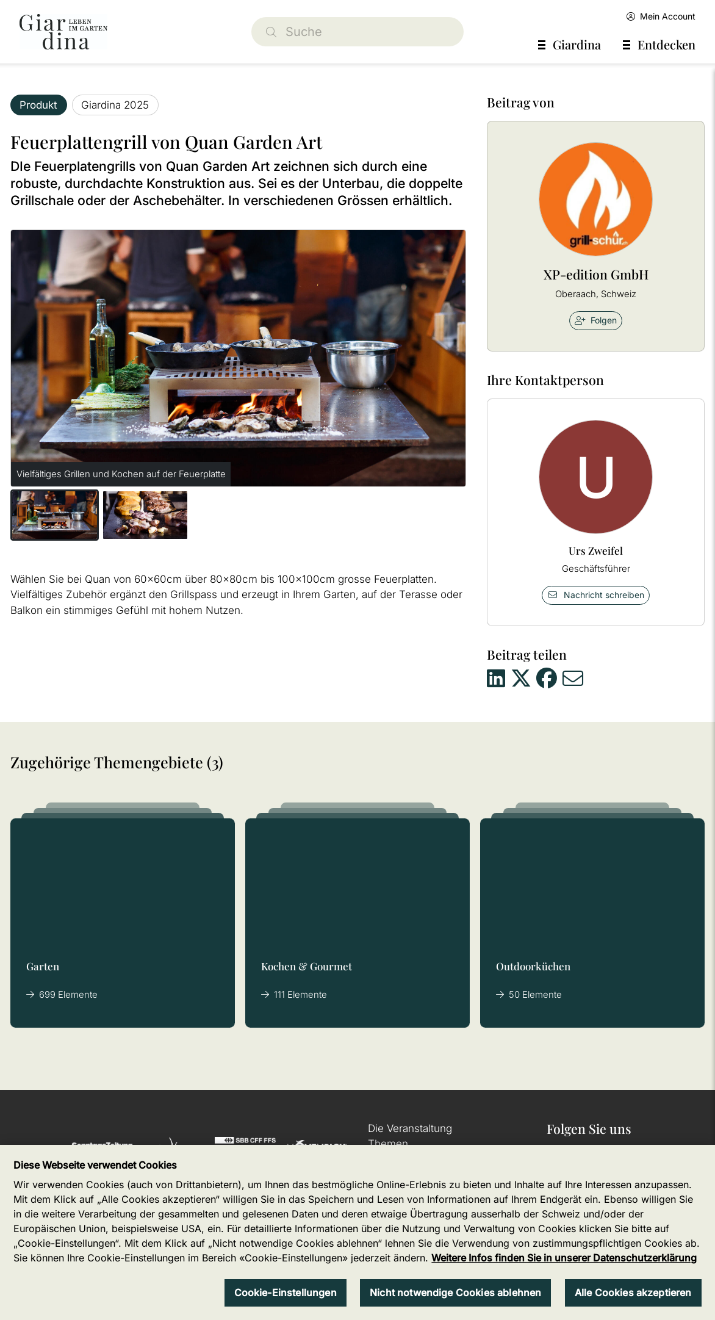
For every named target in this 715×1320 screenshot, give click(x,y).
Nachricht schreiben (596, 595)
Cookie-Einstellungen (285, 1292)
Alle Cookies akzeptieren (633, 1292)
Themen (388, 1144)
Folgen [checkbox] (596, 320)
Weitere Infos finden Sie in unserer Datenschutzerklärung (564, 1258)
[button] (54, 515)
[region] (357, 1232)
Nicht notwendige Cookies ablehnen (455, 1292)
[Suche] (357, 31)
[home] (63, 32)
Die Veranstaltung (410, 1128)
